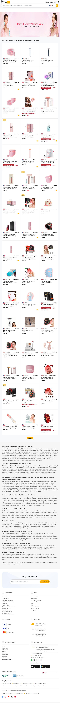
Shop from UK (16, 683)
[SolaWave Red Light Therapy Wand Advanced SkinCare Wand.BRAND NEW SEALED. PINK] (11, 179)
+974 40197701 (37, 655)
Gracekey (54, 399)
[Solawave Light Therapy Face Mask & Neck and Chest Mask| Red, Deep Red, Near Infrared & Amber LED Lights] (11, 102)
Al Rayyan (5, 648)
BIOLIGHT (17, 232)
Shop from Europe (42, 686)
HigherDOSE (16, 279)
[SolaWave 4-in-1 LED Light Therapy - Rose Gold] (30, 52)
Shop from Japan (27, 683)
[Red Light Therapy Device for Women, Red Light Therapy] (11, 418)
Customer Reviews (36, 600)
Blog (32, 603)
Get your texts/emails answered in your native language (45, 650)
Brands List (34, 598)
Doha (3, 646)
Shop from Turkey (30, 686)
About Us (4, 597)
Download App (35, 597)
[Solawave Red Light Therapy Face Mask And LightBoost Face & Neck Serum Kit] (11, 52)
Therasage (54, 209)
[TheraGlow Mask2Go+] (49, 203)
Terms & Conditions (8, 693)
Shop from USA (7, 683)
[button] (47, 2)
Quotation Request (7, 600)
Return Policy (34, 602)
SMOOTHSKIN (53, 279)
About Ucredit (35, 607)
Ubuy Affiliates (35, 608)
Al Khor (4, 651)
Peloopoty (16, 375)
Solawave (16, 58)
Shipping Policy (6, 608)
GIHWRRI (17, 328)
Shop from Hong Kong (40, 683)
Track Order (5, 605)
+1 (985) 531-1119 (37, 660)
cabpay (36, 279)
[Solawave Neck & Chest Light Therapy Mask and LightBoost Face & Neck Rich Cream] (11, 153)
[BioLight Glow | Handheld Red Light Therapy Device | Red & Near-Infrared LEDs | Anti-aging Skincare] (11, 226)
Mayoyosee (16, 425)
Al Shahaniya (5, 658)
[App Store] (35, 667)
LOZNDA (55, 425)
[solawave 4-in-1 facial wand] (30, 322)
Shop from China (18, 686)
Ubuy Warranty (6, 613)
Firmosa (55, 232)
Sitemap (4, 603)
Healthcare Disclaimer (8, 615)
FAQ (32, 605)
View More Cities (7, 659)
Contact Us (5, 598)
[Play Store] (45, 667)
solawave (17, 185)
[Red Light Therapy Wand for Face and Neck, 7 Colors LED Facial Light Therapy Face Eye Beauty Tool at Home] (11, 369)
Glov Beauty (16, 303)
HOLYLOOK (35, 399)
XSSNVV (55, 303)
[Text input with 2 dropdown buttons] (24, 6)
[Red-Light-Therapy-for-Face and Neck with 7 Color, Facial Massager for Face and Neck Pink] (49, 346)
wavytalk (54, 159)
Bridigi (36, 352)
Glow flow (54, 352)
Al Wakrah (5, 650)
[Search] (57, 5)
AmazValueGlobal (53, 375)
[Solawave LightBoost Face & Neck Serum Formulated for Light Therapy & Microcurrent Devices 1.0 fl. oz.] (30, 226)
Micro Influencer (6, 610)
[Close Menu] (1, 3)
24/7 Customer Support (42, 647)
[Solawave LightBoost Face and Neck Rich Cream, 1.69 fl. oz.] (30, 369)
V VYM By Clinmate (34, 256)
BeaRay (36, 425)
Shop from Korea (7, 686)
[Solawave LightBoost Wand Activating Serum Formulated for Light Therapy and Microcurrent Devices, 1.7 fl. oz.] (11, 249)
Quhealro (17, 352)
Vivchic (17, 399)
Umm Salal (5, 654)
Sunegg (55, 328)
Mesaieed (4, 656)
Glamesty (35, 209)
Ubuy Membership (7, 611)
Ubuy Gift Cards (35, 610)
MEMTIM (55, 256)
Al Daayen (5, 653)
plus (37, 328)
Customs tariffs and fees (9, 607)
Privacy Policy (19, 693)
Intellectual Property (8, 602)
